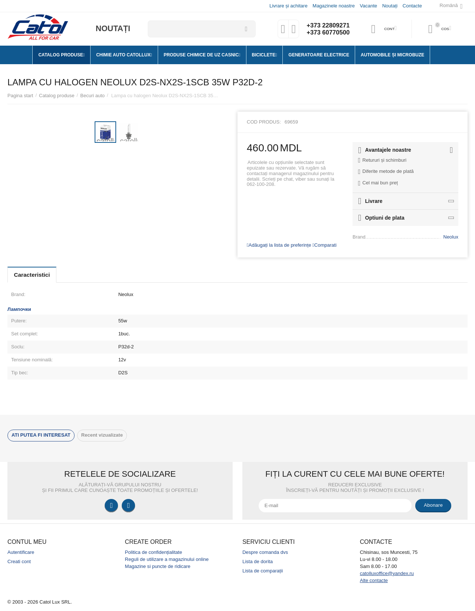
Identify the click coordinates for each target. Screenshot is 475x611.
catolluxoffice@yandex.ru (387, 573)
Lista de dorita (257, 561)
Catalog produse (57, 95)
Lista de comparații (262, 571)
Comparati (324, 245)
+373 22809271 (327, 25)
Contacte (412, 6)
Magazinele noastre (333, 6)
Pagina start (20, 95)
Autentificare (20, 552)
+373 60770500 (327, 32)
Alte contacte (374, 580)
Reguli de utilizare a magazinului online (167, 559)
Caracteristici (34, 275)
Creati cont (19, 561)
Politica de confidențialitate (153, 552)
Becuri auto (92, 95)
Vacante (368, 6)
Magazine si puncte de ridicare (158, 566)
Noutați (389, 6)
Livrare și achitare (288, 6)
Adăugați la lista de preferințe (279, 245)
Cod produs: (264, 122)
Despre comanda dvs (265, 552)
